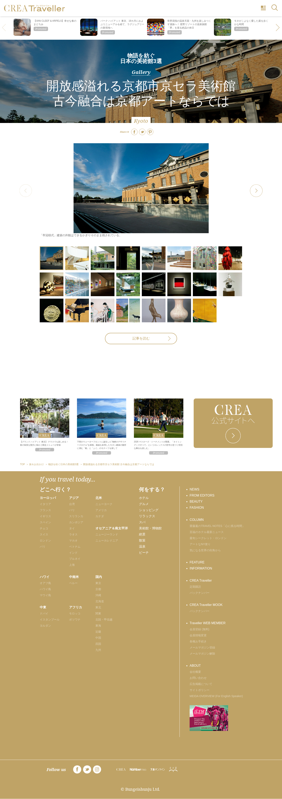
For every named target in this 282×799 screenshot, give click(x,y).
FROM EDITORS (202, 495)
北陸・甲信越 (103, 619)
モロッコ (74, 613)
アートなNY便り (200, 544)
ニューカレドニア (106, 540)
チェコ (44, 528)
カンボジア (76, 522)
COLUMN (197, 519)
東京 (98, 583)
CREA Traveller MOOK (206, 605)
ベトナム (74, 546)
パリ (42, 546)
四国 (98, 643)
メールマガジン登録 (202, 647)
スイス (44, 534)
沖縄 (98, 595)
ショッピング (148, 510)
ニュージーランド (106, 534)
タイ (72, 528)
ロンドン (45, 540)
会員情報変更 (198, 635)
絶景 (142, 534)
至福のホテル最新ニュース (207, 532)
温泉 (142, 546)
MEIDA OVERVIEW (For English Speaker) (216, 696)
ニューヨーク (103, 504)
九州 (98, 650)
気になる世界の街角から (205, 550)
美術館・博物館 (150, 528)
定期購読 (195, 586)
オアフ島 (45, 583)
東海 (98, 625)
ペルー (73, 583)
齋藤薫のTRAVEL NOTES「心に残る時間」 (217, 526)
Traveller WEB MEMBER (207, 623)
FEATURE (197, 562)
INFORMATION (201, 568)
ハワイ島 (45, 589)
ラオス (73, 534)
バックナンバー (199, 592)
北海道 (99, 601)
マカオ (73, 540)
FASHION (197, 507)
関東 (98, 613)
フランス (45, 510)
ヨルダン (45, 625)
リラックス (147, 516)
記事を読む (141, 338)
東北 (98, 607)
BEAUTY (196, 501)
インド (73, 552)
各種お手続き (198, 641)
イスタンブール (50, 619)
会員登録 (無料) (199, 629)
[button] (278, 28)
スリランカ (76, 516)
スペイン (45, 522)
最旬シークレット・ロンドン (208, 538)
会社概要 (195, 671)
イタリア (45, 504)
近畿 (98, 631)
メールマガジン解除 (202, 653)
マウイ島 (45, 595)
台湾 (72, 504)
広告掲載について (201, 684)
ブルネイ (74, 558)
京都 (98, 589)
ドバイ (44, 613)
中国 (98, 637)
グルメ (144, 504)
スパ (142, 522)
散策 (142, 540)
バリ (72, 510)
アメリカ (101, 510)
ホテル (144, 498)
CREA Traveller (201, 580)
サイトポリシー (199, 690)
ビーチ (144, 552)
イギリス (45, 516)
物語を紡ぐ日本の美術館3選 (141, 58)
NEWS (194, 489)
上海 (72, 564)
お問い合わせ (198, 677)
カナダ (99, 516)
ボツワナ (74, 619)
